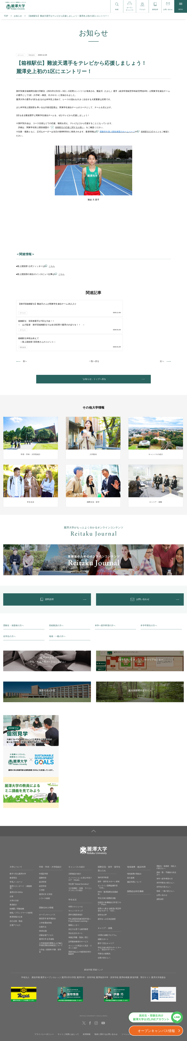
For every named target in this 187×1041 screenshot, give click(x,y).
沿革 (11, 867)
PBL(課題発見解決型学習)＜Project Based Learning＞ (79, 890)
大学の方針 (14, 871)
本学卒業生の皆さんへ (165, 853)
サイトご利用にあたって (68, 1005)
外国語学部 (43, 844)
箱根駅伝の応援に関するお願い (69, 127)
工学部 (41, 861)
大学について (16, 837)
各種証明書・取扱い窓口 (78, 908)
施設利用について (134, 852)
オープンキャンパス (47, 885)
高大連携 (130, 848)
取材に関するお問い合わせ (106, 1005)
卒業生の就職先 (104, 924)
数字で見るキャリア (106, 914)
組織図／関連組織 (17, 879)
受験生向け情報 (46, 878)
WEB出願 (43, 902)
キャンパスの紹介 (76, 837)
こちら (52, 266)
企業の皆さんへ (104, 928)
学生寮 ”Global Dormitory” (78, 855)
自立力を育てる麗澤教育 (78, 900)
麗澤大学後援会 (158, 948)
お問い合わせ (161, 866)
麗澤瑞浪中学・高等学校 (107, 948)
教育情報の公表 (16, 887)
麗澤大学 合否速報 (46, 910)
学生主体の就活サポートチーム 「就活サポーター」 (109, 919)
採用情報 (87, 1005)
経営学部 (42, 857)
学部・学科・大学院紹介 (50, 837)
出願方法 (42, 897)
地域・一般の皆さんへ (165, 861)
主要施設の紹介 (74, 844)
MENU (180, 6)
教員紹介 (13, 875)
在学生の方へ (9, 607)
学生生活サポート (75, 904)
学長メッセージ (16, 852)
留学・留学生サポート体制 (108, 852)
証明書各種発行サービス (78, 912)
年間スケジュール (75, 877)
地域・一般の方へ (57, 607)
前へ (25, 326)
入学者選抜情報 (45, 893)
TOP (6, 16)
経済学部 (42, 852)
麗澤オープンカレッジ (50, 948)
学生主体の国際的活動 (107, 869)
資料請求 (160, 870)
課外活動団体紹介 (75, 885)
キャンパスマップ (75, 881)
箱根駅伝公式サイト (150, 131)
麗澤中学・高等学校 (86, 948)
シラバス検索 (44, 869)
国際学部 (42, 848)
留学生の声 (102, 885)
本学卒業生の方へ (149, 596)
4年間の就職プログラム (107, 906)
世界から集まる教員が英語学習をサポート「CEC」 (109, 880)
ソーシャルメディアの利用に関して (136, 1005)
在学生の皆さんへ (163, 857)
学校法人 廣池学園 (30, 948)
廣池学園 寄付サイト (140, 948)
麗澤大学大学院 (69, 948)
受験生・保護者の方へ (13, 596)
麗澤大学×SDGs (16, 863)
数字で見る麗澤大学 (18, 844)
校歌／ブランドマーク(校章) (21, 883)
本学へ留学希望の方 (164, 849)
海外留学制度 (103, 848)
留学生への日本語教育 (107, 889)
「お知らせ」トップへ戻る (93, 345)
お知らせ (18, 16)
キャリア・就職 (105, 899)
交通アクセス (15, 896)
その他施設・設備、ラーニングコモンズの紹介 (80, 860)
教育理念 (13, 848)
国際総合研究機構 (135, 862)
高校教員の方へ (56, 596)
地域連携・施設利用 (136, 837)
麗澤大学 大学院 (45, 865)
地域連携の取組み (134, 844)
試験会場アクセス (46, 906)
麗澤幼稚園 (124, 948)
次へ (162, 326)
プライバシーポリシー (44, 1005)
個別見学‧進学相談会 (47, 889)
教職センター (73, 896)
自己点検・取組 (16, 891)
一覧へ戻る (94, 326)
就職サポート (103, 910)
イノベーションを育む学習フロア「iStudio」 (80, 849)
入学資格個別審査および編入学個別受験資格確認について (50, 915)
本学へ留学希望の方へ (105, 596)
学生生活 (72, 870)
